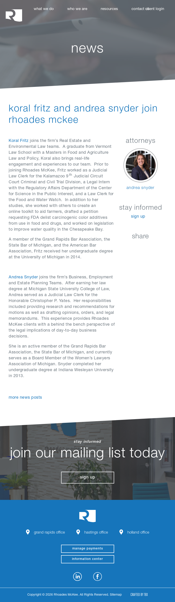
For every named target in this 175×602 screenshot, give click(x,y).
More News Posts (25, 398)
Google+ (152, 247)
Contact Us (140, 9)
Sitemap (116, 595)
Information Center (87, 559)
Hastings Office (96, 533)
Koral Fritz (19, 141)
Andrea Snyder (23, 277)
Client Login (154, 9)
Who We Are (77, 9)
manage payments (87, 548)
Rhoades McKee (14, 15)
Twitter (141, 247)
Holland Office (138, 533)
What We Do (44, 9)
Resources (109, 9)
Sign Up (138, 217)
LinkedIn (118, 247)
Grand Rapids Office (49, 533)
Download (163, 247)
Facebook (129, 247)
